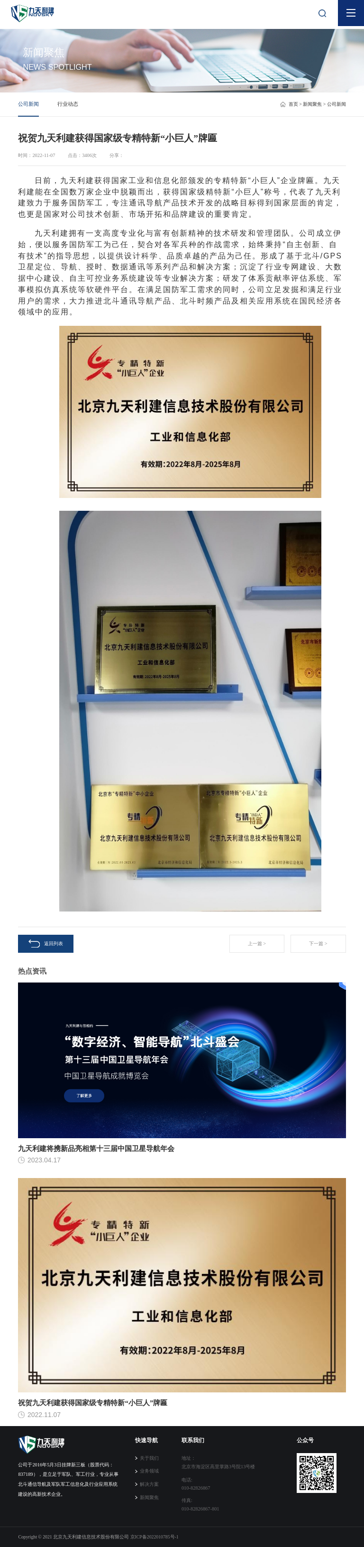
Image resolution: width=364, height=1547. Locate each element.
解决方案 (149, 1484)
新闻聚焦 (312, 104)
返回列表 (45, 943)
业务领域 (149, 1470)
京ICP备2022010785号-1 (154, 1536)
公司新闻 (28, 104)
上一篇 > (257, 943)
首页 (293, 104)
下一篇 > (318, 943)
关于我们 (149, 1458)
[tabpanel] (182, 46)
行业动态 (67, 104)
